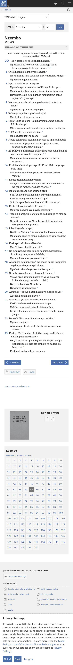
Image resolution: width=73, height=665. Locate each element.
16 (6, 243)
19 (6, 273)
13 (6, 206)
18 (6, 262)
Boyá (17, 659)
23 (6, 333)
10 (6, 165)
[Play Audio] (68, 10)
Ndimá (7, 659)
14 (6, 213)
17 (6, 250)
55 (7, 60)
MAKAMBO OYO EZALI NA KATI (19, 455)
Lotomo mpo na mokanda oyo (17, 386)
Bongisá (28, 659)
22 (6, 318)
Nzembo (7, 9)
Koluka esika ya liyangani (16, 594)
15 (6, 228)
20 (6, 291)
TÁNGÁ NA (9, 17)
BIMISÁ (9, 27)
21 (6, 299)
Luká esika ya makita (47, 589)
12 (6, 190)
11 (6, 179)
